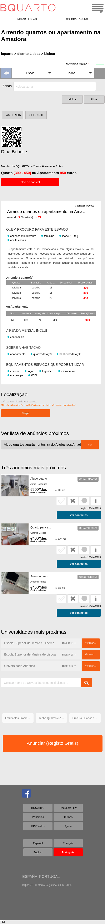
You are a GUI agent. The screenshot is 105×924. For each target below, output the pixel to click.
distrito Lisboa (28, 54)
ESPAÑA (29, 877)
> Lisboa (48, 54)
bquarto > (8, 54)
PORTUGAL (49, 877)
